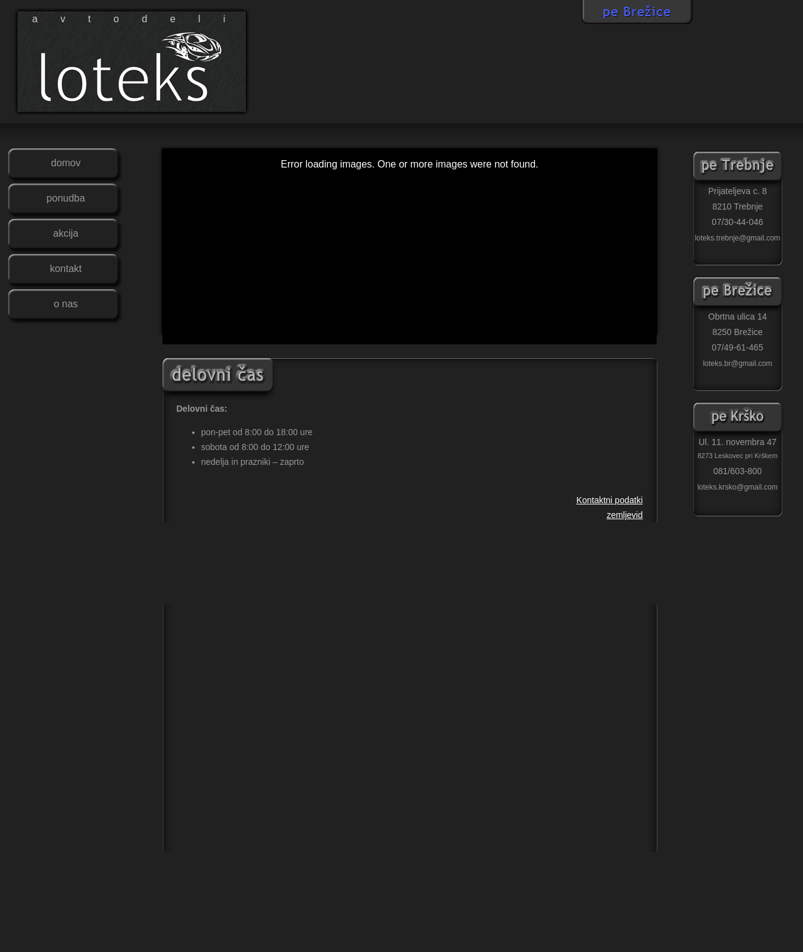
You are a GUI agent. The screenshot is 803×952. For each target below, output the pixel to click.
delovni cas (725, 105)
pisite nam (756, 105)
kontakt (787, 105)
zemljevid (694, 105)
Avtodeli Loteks (90, 916)
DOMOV (65, 163)
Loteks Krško (737, 419)
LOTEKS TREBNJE (747, 12)
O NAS (66, 304)
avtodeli (140, 19)
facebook (664, 105)
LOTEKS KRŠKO (526, 12)
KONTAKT (66, 268)
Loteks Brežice (737, 293)
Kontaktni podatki (609, 500)
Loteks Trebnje (737, 168)
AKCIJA (65, 233)
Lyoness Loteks (784, 932)
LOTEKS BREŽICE (637, 12)
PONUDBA (65, 198)
